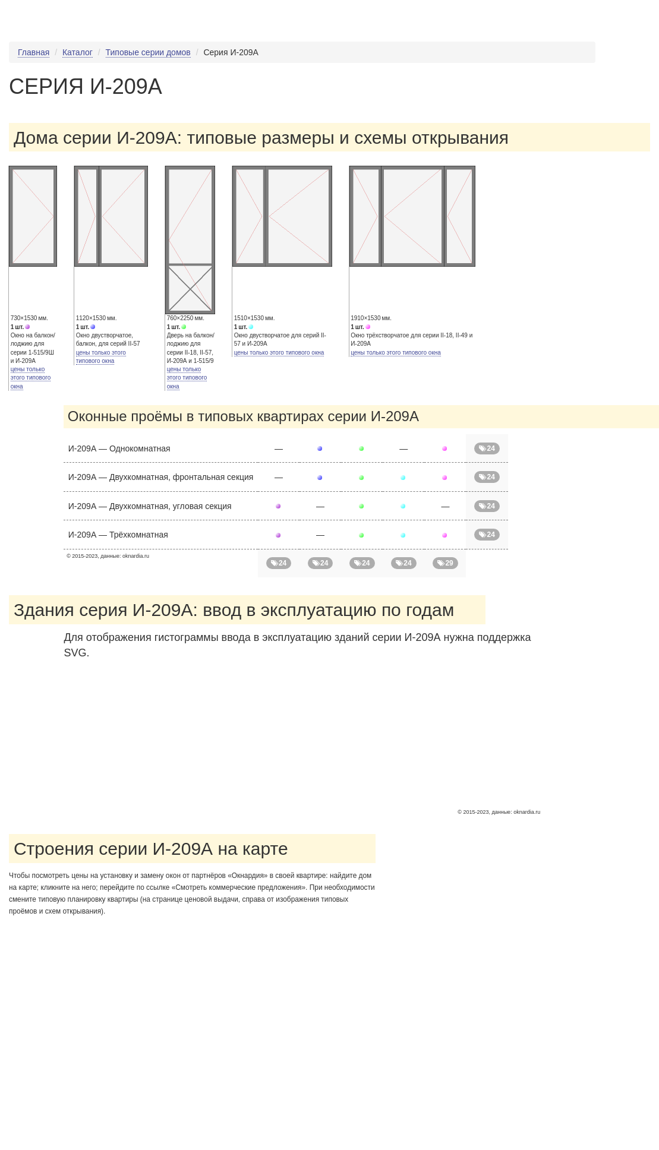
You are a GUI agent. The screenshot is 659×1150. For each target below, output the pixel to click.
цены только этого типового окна (31, 378)
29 (445, 563)
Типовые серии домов (148, 52)
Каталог (77, 52)
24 (487, 448)
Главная (33, 52)
